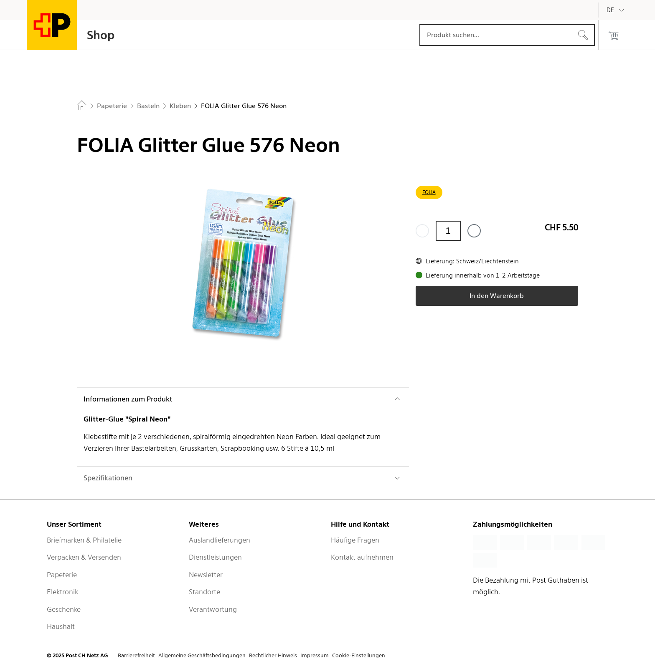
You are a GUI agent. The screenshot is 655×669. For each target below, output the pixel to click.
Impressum (314, 655)
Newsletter (206, 575)
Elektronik (62, 592)
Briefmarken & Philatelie (84, 540)
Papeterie (62, 575)
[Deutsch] (616, 10)
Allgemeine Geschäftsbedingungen (202, 655)
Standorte (204, 592)
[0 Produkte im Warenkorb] (614, 35)
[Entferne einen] (422, 230)
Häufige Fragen (355, 540)
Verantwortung (213, 609)
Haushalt (61, 626)
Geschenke (64, 609)
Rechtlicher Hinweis (273, 655)
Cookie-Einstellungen (358, 655)
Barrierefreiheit (136, 655)
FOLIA (429, 192)
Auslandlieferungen (219, 540)
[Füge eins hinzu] (474, 230)
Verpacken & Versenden (84, 557)
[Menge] (448, 231)
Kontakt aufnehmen (362, 557)
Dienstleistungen (215, 557)
